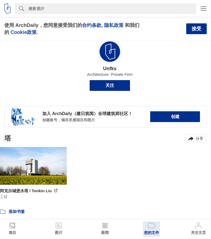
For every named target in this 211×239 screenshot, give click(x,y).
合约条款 (91, 25)
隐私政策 (114, 25)
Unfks (110, 68)
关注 (109, 85)
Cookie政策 (23, 32)
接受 (196, 28)
